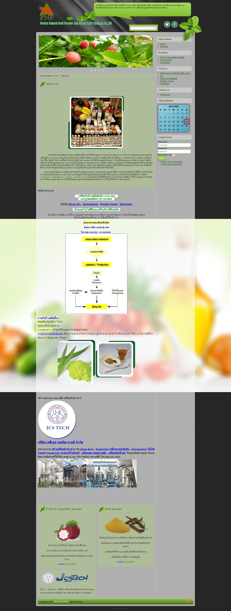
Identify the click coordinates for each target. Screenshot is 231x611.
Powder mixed (81, 177)
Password (162, 148)
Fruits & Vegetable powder (172, 57)
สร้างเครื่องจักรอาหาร (63, 449)
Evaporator (102, 449)
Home (56, 76)
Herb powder (129, 562)
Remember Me (164, 155)
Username (162, 142)
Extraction (126, 204)
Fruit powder (70, 564)
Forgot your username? (171, 161)
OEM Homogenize (168, 78)
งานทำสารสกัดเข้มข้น (50, 333)
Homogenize (58, 177)
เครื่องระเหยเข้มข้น (119, 449)
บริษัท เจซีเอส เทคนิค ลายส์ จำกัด (60, 442)
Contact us (165, 94)
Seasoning (165, 62)
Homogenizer (139, 449)
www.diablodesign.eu (120, 608)
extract (68, 177)
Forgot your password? (171, 164)
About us (164, 46)
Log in (162, 158)
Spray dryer (87, 449)
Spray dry (45, 177)
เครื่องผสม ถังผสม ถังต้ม (93, 453)
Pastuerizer (53, 453)
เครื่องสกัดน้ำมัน (116, 453)
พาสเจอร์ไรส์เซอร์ (70, 453)
